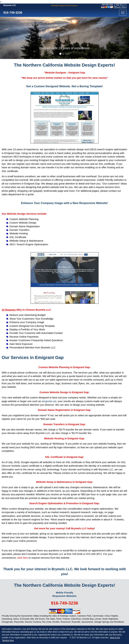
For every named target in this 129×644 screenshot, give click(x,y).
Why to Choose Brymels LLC (26, 309)
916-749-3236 (12, 12)
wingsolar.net (49, 401)
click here (22, 557)
